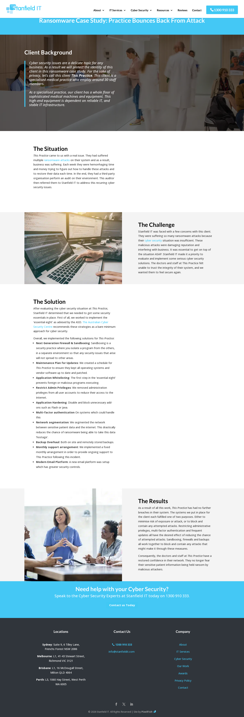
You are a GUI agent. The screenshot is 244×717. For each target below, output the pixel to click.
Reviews (182, 11)
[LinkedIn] (131, 704)
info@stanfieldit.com (122, 651)
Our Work (183, 666)
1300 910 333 (224, 11)
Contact (196, 11)
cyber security (153, 240)
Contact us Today (122, 605)
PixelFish (148, 711)
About (97, 11)
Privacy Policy (183, 680)
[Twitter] (123, 704)
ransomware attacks (57, 160)
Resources (163, 11)
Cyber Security (139, 11)
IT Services (115, 11)
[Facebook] (116, 704)
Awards (183, 673)
